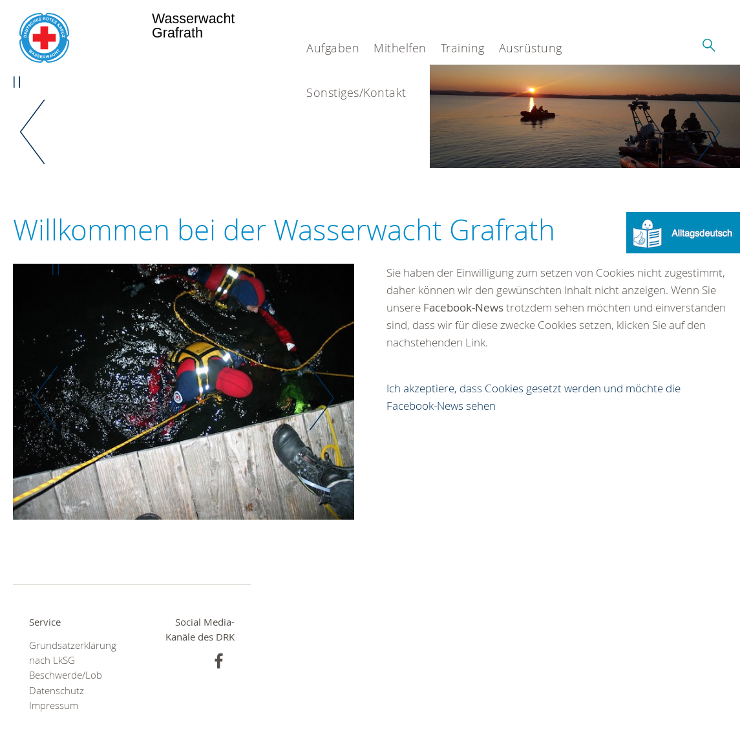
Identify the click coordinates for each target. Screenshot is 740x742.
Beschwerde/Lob (65, 675)
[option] (585, 116)
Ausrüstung (530, 48)
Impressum (53, 705)
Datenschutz (56, 690)
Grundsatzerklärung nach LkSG (72, 652)
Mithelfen (400, 48)
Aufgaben (332, 48)
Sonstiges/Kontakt (356, 92)
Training (463, 48)
